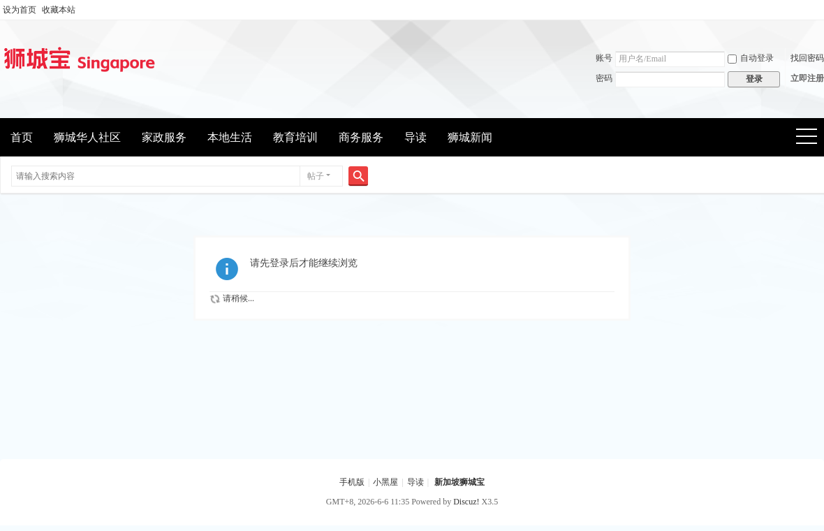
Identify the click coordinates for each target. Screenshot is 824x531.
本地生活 (229, 137)
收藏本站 (58, 10)
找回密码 (807, 58)
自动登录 (751, 58)
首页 (21, 137)
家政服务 (164, 137)
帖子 (315, 176)
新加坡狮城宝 (459, 482)
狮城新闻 (470, 137)
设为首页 (19, 10)
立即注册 (807, 78)
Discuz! (466, 502)
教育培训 (295, 137)
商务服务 (361, 137)
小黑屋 (385, 482)
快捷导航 (811, 138)
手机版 (352, 482)
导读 (415, 137)
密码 (604, 78)
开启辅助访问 (820, 9)
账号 (604, 58)
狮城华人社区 (87, 137)
